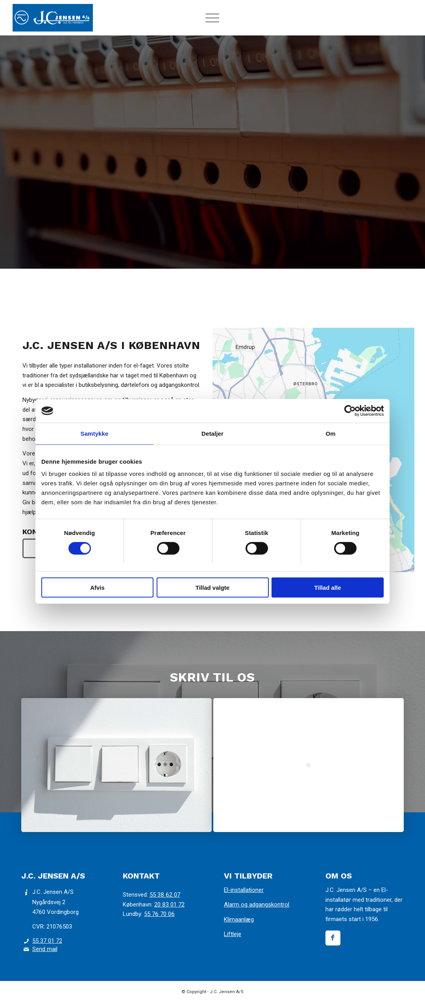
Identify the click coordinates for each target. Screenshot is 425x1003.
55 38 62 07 (165, 894)
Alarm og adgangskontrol (256, 904)
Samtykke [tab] (95, 433)
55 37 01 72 (47, 940)
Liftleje (232, 934)
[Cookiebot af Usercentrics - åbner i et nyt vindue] (349, 411)
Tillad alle (327, 587)
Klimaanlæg (239, 919)
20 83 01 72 (169, 904)
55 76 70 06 (159, 914)
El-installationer (244, 889)
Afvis (97, 587)
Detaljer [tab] (212, 433)
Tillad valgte (212, 587)
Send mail (44, 949)
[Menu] (212, 21)
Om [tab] (330, 433)
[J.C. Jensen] (53, 17)
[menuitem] (212, 21)
